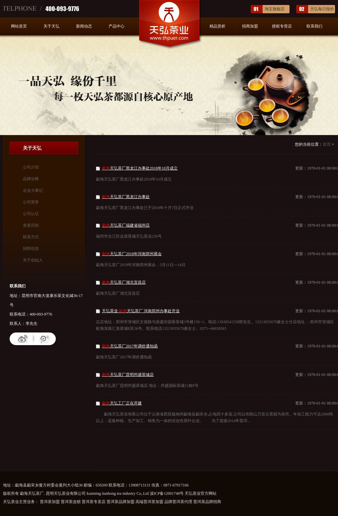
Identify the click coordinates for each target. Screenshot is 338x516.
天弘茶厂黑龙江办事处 (126, 196)
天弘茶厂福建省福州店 (126, 225)
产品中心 (117, 26)
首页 (327, 144)
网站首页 (19, 26)
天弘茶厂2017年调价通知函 (130, 346)
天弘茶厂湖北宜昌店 (124, 282)
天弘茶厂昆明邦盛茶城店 (128, 374)
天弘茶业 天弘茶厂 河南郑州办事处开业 (141, 311)
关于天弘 (51, 26)
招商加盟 (250, 26)
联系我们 (314, 26)
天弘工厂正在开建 (122, 403)
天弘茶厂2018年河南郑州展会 (132, 254)
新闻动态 (84, 26)
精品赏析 (217, 26)
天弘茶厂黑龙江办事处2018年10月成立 (140, 168)
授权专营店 (282, 26)
